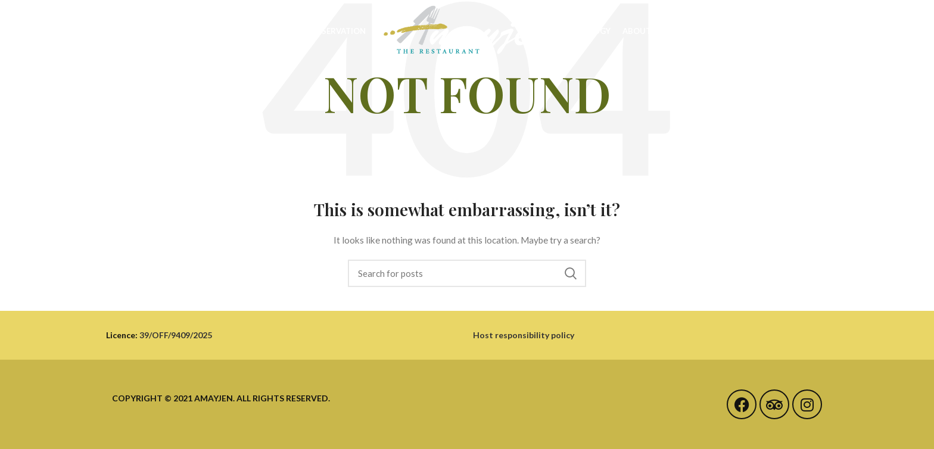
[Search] (467, 273)
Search (570, 273)
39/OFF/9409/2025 (175, 335)
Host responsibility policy (523, 335)
